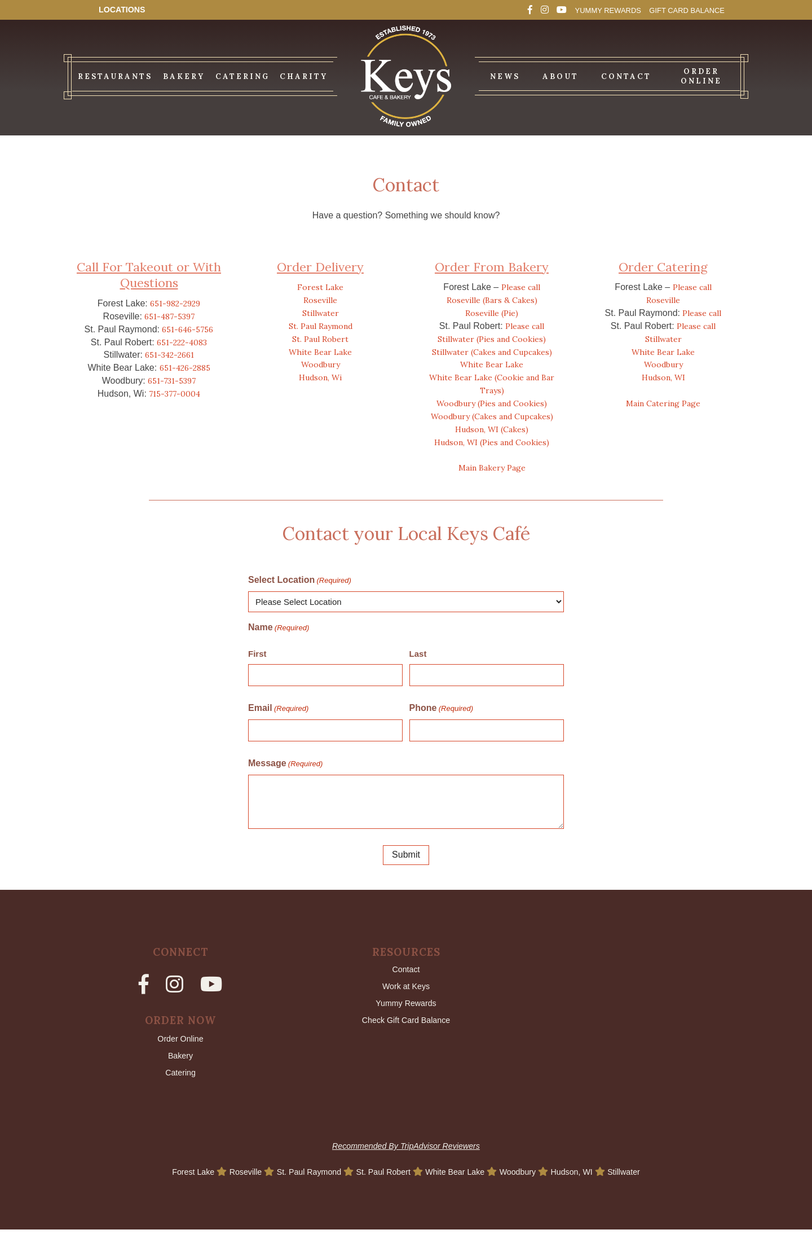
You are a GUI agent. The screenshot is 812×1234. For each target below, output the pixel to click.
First (257, 653)
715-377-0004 (174, 394)
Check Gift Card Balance (406, 1025)
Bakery (180, 1058)
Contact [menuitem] (626, 76)
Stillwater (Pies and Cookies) (492, 339)
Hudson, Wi (320, 377)
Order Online (180, 1040)
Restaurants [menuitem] (115, 76)
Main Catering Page (663, 403)
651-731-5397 (172, 381)
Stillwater (320, 313)
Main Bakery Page (492, 468)
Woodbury (320, 364)
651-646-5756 (187, 329)
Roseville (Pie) (491, 313)
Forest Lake (320, 287)
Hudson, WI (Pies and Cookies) (491, 442)
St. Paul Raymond (320, 326)
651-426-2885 (185, 368)
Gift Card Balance (678, 10)
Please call (520, 287)
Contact (405, 970)
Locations (125, 10)
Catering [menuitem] (242, 76)
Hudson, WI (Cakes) (491, 429)
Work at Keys (406, 988)
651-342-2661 (169, 355)
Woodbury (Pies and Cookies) (491, 403)
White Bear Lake (320, 352)
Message (285, 764)
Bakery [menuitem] (184, 76)
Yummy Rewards (583, 10)
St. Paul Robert (320, 339)
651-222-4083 (182, 342)
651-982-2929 (175, 303)
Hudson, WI (663, 377)
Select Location (299, 580)
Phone (441, 708)
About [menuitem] (560, 76)
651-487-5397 (169, 316)
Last (418, 653)
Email (278, 708)
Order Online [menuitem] (701, 76)
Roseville (320, 300)
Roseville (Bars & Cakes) (492, 300)
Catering (180, 1077)
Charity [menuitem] (304, 76)
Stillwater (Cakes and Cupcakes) (492, 352)
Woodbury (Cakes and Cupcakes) (492, 416)
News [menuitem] (505, 76)
